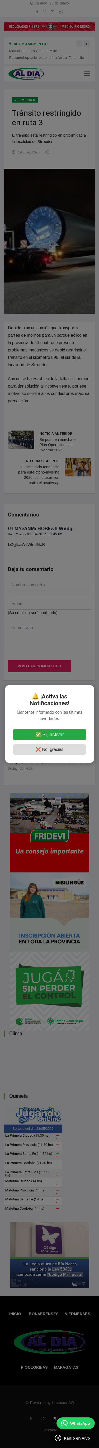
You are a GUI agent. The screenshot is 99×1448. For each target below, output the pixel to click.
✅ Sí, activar (49, 734)
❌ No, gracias (49, 749)
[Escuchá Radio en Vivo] (72, 1438)
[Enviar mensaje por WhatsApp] (75, 1423)
